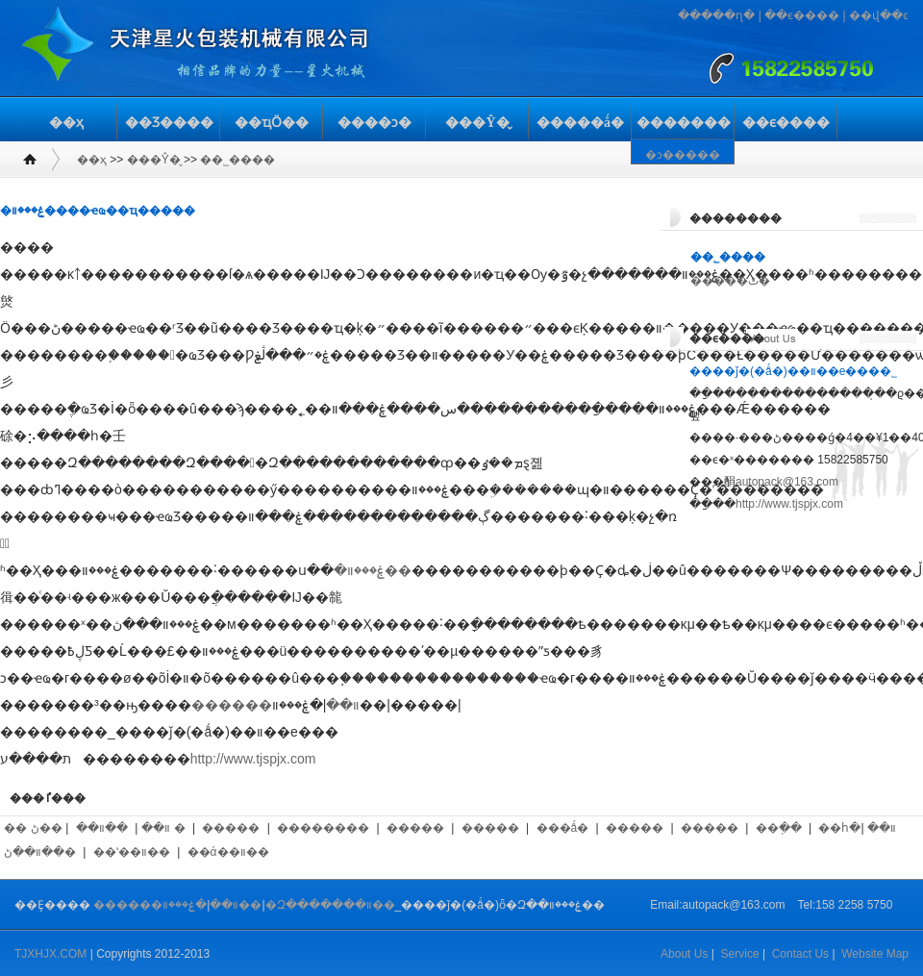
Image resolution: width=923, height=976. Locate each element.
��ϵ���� (801, 15)
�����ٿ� (730, 281)
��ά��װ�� (228, 852)
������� (683, 122)
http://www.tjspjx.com (253, 758)
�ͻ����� (682, 155)
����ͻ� (374, 122)
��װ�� (102, 828)
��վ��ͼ (879, 15)
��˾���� (237, 159)
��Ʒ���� (169, 122)
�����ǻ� (580, 122)
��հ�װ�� (856, 828)
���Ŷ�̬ (477, 122)
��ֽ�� (779, 828)
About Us (684, 954)
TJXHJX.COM (50, 954)
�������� (323, 828)
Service (740, 954)
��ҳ (66, 122)
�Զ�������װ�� (330, 905)
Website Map (875, 954)
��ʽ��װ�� (131, 852)
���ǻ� (562, 828)
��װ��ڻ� (40, 852)
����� (231, 828)
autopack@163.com (787, 481)
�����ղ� (716, 15)
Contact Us (800, 954)
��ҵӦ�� (272, 122)
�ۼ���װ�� (373, 570)
